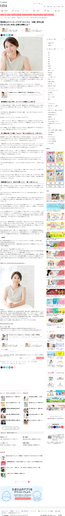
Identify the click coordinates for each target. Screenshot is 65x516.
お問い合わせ (3, 512)
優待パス (58, 11)
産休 (23, 105)
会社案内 (60, 515)
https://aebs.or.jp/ (55, 439)
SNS (27, 14)
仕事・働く (50, 83)
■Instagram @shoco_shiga (6, 323)
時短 (13, 127)
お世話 (49, 68)
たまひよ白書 (50, 143)
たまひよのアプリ (51, 136)
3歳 (19, 361)
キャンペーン (38, 14)
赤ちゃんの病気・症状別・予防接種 (55, 130)
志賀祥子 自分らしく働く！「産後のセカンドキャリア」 (18, 363)
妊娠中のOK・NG (51, 119)
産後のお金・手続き (52, 85)
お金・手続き (15, 11)
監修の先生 (50, 134)
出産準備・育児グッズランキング (54, 123)
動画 (49, 99)
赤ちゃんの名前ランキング (53, 121)
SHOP (35, 3)
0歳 (10, 361)
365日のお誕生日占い (52, 112)
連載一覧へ (59, 327)
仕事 (8, 361)
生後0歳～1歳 (50, 43)
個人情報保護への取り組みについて (48, 515)
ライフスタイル (24, 361)
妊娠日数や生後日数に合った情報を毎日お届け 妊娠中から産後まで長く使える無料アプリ (23, 495)
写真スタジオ (49, 14)
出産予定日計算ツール (52, 114)
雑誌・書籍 (5, 14)
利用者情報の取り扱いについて (14, 512)
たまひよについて (51, 103)
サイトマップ (33, 511)
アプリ (16, 14)
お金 (49, 125)
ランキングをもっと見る (11, 428)
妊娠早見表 (4, 11)
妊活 (62, 6)
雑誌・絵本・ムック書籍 (52, 105)
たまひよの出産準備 (52, 141)
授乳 (49, 63)
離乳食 (46, 11)
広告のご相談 (57, 511)
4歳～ (29, 361)
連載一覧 (22, 30)
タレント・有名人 (51, 96)
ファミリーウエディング (52, 90)
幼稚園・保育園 (51, 81)
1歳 (13, 361)
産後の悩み (13, 17)
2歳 (16, 361)
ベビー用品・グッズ (52, 77)
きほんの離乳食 (51, 132)
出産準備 (36, 11)
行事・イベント (51, 79)
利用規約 (12, 511)
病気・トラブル (51, 70)
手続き (49, 127)
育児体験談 (50, 92)
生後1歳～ (50, 45)
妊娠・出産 (49, 6)
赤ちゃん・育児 (57, 6)
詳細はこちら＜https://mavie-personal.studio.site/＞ (12, 263)
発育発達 (50, 74)
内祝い (41, 3)
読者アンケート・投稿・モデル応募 (55, 110)
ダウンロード (23, 498)
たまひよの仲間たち (52, 139)
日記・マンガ (50, 94)
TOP (44, 6)
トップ (1, 17)
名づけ (25, 11)
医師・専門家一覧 (25, 511)
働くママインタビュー (5, 363)
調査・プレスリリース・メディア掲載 (45, 511)
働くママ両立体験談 (34, 361)
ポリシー (17, 511)
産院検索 (50, 116)
